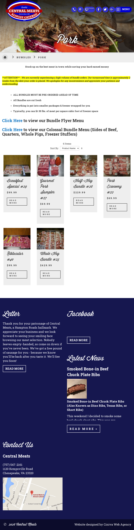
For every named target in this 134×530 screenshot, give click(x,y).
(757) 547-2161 (12, 465)
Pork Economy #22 (114, 186)
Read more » (84, 429)
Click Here (12, 120)
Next (132, 25)
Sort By (54, 148)
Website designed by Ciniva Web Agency (102, 524)
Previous (2, 25)
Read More (13, 201)
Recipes (89, 8)
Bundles (24, 57)
